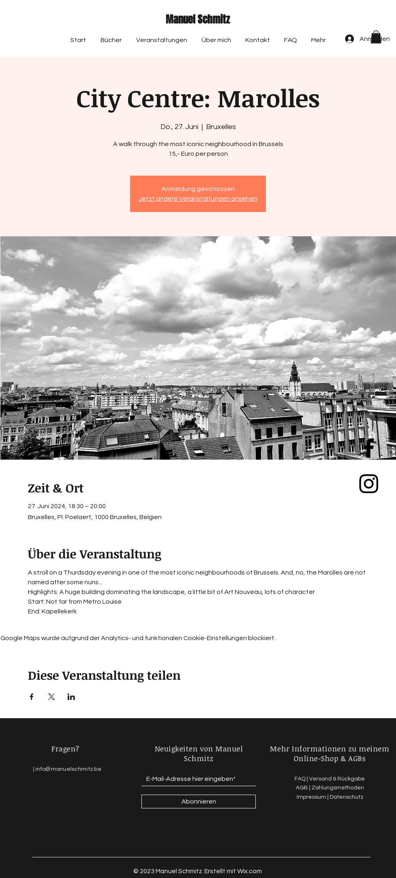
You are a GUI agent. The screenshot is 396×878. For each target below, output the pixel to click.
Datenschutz (346, 797)
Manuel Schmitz (198, 19)
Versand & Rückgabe (337, 779)
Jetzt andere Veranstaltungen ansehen (198, 198)
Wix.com (249, 871)
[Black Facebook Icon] (368, 448)
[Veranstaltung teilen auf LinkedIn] (71, 696)
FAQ (300, 779)
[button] (376, 36)
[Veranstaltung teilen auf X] (51, 696)
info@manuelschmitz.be (68, 769)
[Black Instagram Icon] (368, 483)
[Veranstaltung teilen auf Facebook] (32, 696)
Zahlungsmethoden (338, 788)
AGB (302, 788)
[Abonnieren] (198, 801)
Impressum (311, 797)
